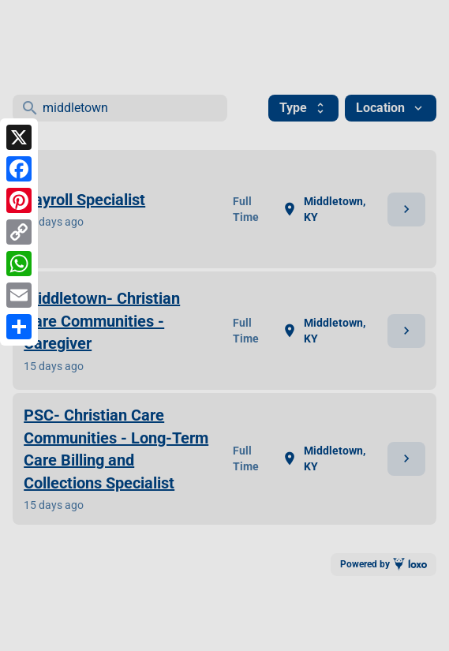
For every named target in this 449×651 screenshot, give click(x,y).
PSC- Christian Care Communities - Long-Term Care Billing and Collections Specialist (116, 449)
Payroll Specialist (84, 199)
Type (303, 107)
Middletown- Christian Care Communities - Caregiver (102, 321)
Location (390, 107)
